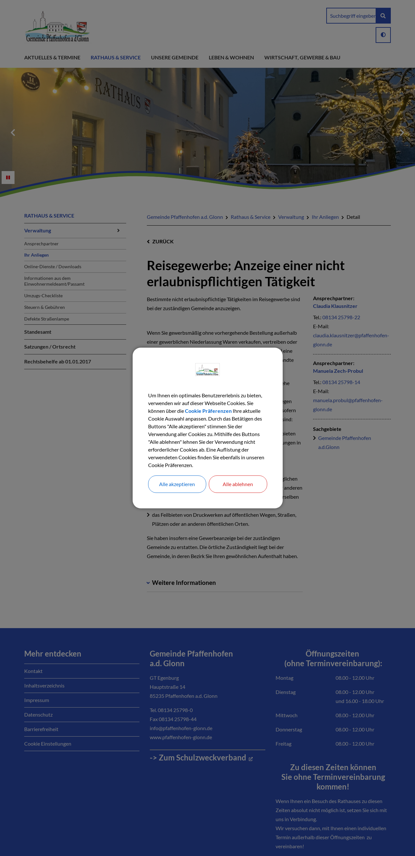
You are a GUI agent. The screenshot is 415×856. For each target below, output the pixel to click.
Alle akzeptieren (177, 484)
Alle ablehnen (238, 484)
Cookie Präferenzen (208, 411)
